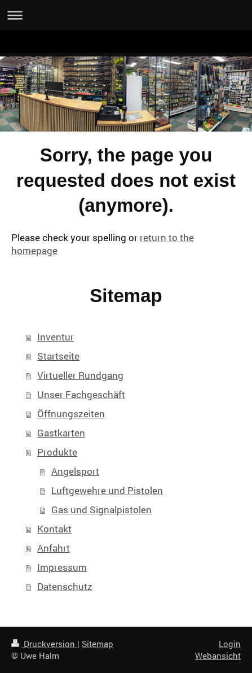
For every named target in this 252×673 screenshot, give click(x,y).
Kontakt (54, 528)
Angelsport (75, 471)
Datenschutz (64, 586)
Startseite (58, 355)
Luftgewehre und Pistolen (107, 490)
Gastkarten (61, 432)
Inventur (55, 336)
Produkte (57, 451)
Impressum (62, 567)
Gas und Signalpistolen (101, 509)
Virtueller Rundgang (80, 375)
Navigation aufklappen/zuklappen (126, 15)
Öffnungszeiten (71, 413)
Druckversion (44, 643)
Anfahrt (53, 547)
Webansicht (218, 655)
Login (230, 643)
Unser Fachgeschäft (81, 394)
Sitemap (97, 643)
